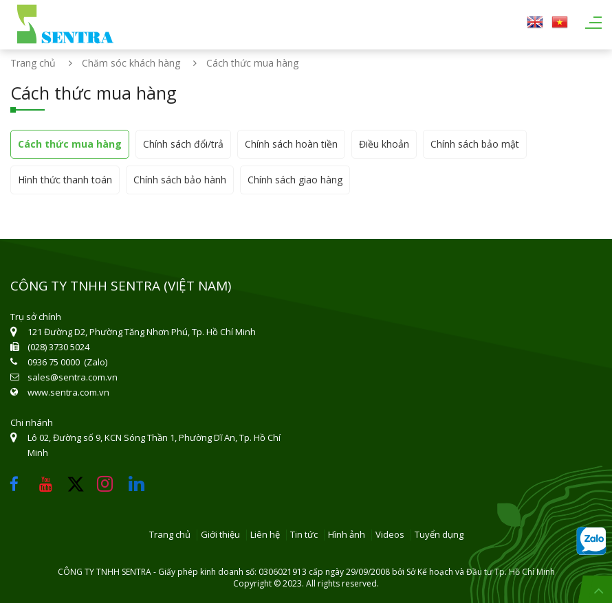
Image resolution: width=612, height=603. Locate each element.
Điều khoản (384, 143)
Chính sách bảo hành (179, 179)
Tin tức (304, 535)
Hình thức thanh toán (65, 179)
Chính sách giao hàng (295, 179)
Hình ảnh (346, 535)
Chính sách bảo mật (474, 143)
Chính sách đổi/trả (183, 143)
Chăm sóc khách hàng (131, 62)
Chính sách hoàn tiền (291, 143)
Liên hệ (265, 535)
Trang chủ (33, 62)
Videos (389, 535)
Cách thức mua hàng (70, 143)
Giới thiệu (220, 535)
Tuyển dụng (439, 535)
